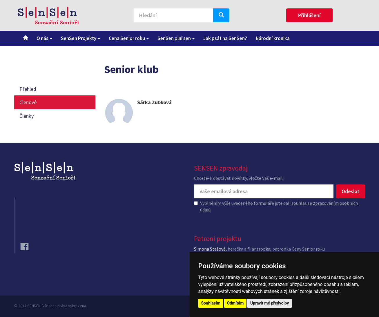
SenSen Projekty (80, 38)
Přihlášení (309, 15)
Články (26, 116)
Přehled (27, 89)
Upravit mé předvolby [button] (269, 303)
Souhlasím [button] (211, 303)
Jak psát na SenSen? (225, 38)
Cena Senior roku (129, 38)
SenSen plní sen (176, 38)
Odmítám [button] (235, 303)
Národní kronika (273, 38)
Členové (28, 102)
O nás (44, 38)
